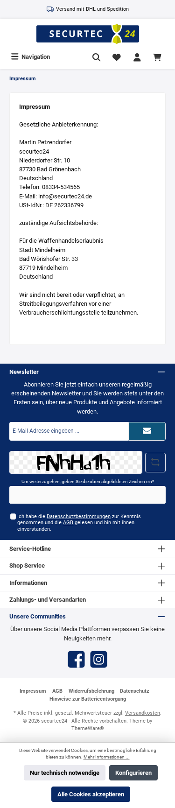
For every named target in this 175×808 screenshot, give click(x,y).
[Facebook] (76, 659)
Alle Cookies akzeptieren (90, 794)
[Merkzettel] (116, 56)
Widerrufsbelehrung (91, 691)
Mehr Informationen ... (107, 756)
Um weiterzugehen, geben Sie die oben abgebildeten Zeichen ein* (87, 481)
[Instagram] (98, 659)
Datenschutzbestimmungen (79, 516)
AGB (68, 523)
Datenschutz (134, 691)
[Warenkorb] (158, 56)
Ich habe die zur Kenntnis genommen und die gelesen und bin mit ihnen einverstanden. (79, 522)
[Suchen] (96, 56)
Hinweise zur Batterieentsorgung (87, 699)
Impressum (33, 691)
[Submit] (147, 431)
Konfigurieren (133, 772)
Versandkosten (142, 713)
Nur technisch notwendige (64, 772)
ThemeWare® (87, 728)
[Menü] (30, 56)
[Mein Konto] (137, 56)
